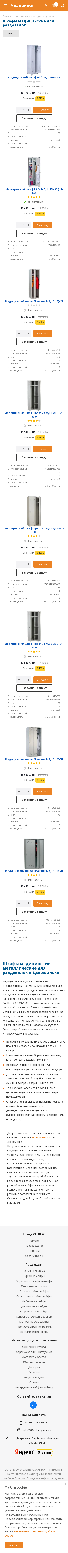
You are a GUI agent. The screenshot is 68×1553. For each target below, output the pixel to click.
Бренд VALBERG (34, 1234)
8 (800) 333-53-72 (37, 1422)
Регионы (34, 1372)
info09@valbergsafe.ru (37, 1430)
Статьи (34, 1382)
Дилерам (34, 1367)
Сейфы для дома (34, 1271)
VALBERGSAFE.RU (42, 1137)
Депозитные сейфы (34, 1306)
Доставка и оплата (34, 1357)
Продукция (34, 1264)
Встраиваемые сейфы (34, 1311)
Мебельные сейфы (34, 1301)
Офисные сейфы (34, 1276)
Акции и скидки (34, 1377)
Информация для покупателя (34, 1340)
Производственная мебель (34, 1326)
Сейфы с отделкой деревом (34, 1316)
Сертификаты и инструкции (34, 1352)
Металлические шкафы (34, 1321)
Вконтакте (33, 1405)
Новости (34, 1250)
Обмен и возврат (34, 1362)
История (34, 1240)
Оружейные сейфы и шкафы (34, 1281)
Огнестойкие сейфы (34, 1286)
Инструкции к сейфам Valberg (34, 1387)
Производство (34, 1245)
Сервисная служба (34, 1346)
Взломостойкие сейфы (34, 1291)
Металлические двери (34, 1331)
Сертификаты (34, 1256)
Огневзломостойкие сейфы (34, 1296)
